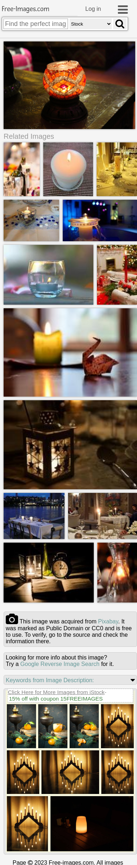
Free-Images (25, 9)
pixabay (108, 621)
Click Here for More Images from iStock (56, 692)
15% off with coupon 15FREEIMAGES (56, 699)
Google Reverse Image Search (60, 664)
